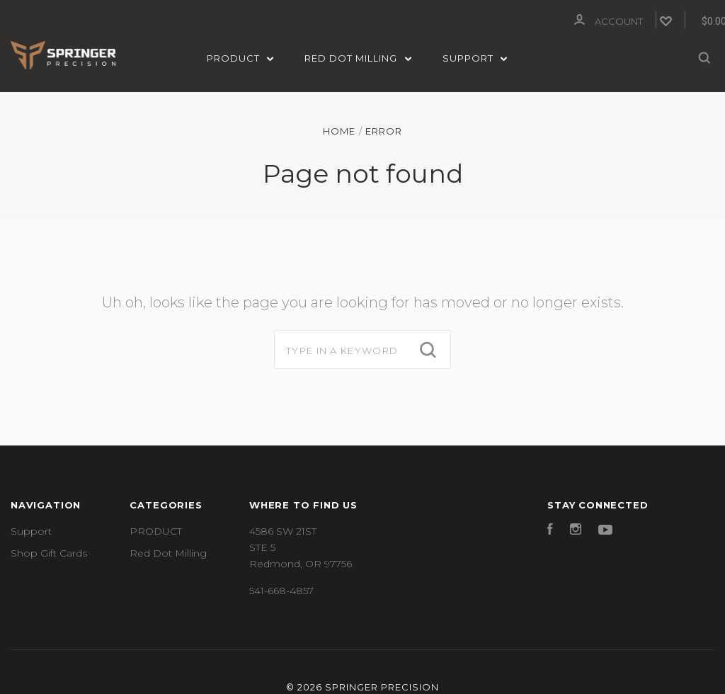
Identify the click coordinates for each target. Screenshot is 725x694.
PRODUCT (240, 58)
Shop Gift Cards (49, 551)
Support (475, 58)
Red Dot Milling (357, 58)
